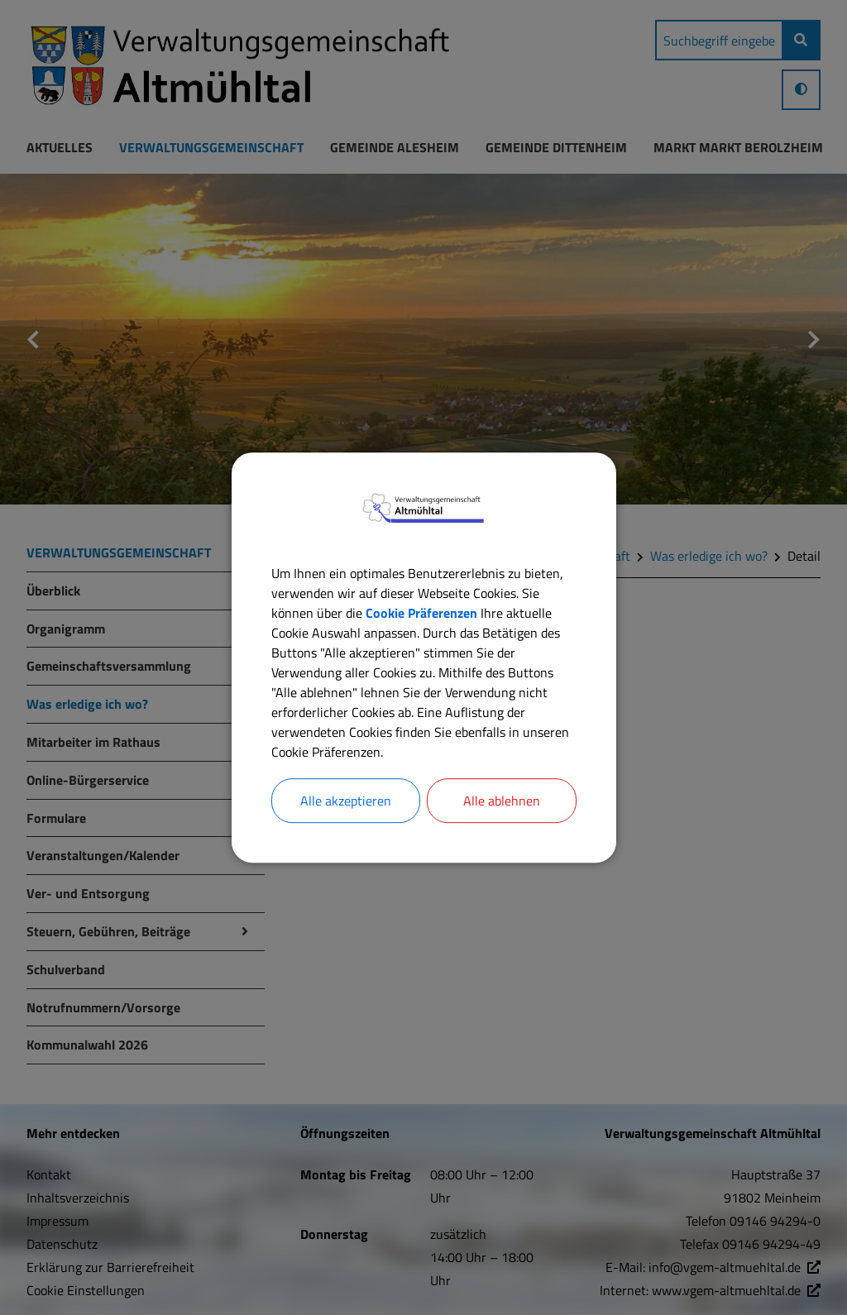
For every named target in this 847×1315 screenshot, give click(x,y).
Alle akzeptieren (345, 801)
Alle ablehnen (501, 801)
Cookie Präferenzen (421, 613)
